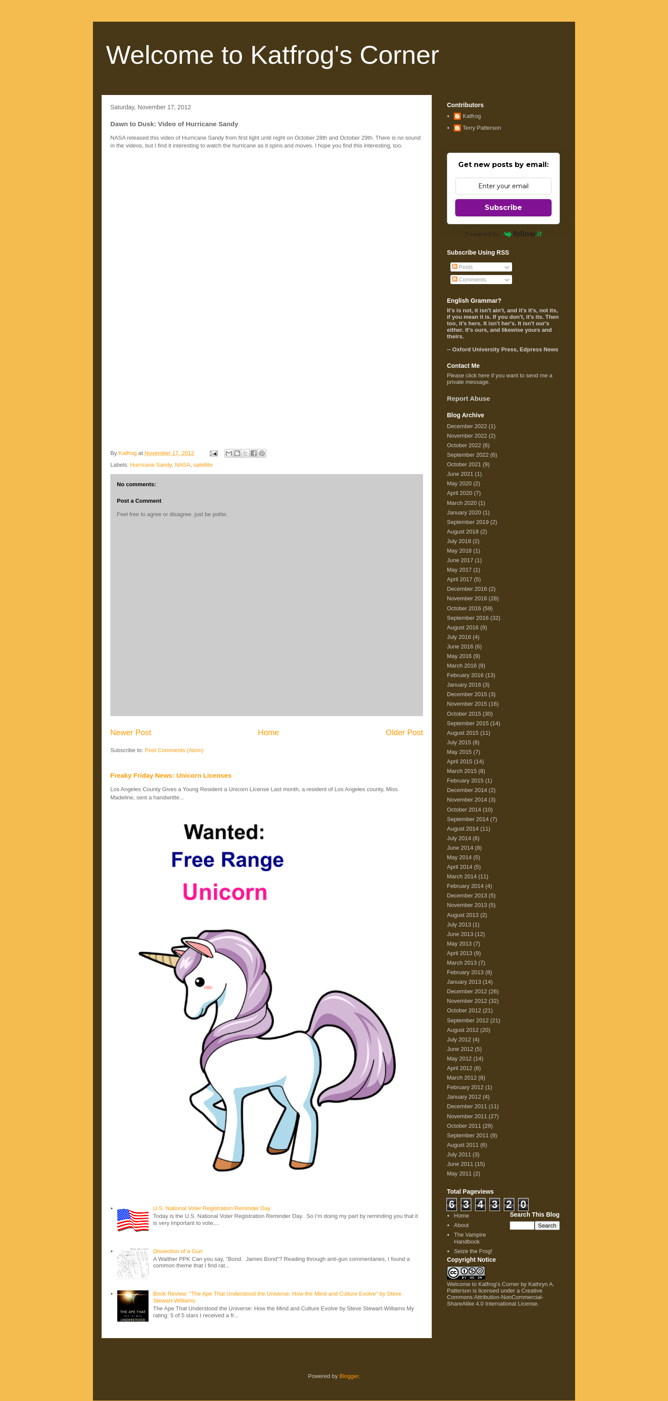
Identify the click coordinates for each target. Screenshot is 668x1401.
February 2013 (465, 972)
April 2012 (460, 1068)
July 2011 (459, 1154)
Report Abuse (468, 398)
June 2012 (460, 1049)
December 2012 (467, 991)
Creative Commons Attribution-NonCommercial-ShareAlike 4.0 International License (495, 1297)
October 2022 (464, 445)
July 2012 (459, 1039)
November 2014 (467, 799)
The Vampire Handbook (470, 1238)
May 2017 (459, 569)
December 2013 (467, 895)
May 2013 (459, 943)
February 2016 (465, 675)
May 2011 (459, 1173)
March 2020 (462, 503)
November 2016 (467, 598)
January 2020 (464, 512)
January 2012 (464, 1096)
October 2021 (464, 464)
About (461, 1225)
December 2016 (467, 589)
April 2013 (460, 953)
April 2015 (460, 761)
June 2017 (460, 560)
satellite (202, 465)
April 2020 (460, 493)
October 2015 (464, 713)
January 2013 (464, 982)
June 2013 (460, 934)
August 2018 (463, 531)
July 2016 (459, 637)
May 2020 (459, 483)
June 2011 (460, 1164)
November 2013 (467, 905)
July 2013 (459, 924)
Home (268, 732)
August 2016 (463, 627)
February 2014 (465, 886)
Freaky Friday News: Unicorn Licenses (170, 775)
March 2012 (462, 1077)
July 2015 (459, 742)
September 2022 (468, 455)
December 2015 (467, 694)
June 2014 (460, 848)
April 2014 (460, 867)
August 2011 (463, 1145)
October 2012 (464, 1010)
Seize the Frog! (473, 1251)
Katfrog (472, 116)
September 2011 (468, 1135)
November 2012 (467, 1001)
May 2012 (459, 1058)
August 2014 (463, 828)
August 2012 (463, 1030)
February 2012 (465, 1087)
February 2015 (465, 780)
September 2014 (468, 819)
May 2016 (459, 656)
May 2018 (459, 550)
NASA (182, 465)
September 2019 (468, 522)
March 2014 (462, 876)
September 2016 (468, 618)
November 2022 (467, 435)
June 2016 (460, 646)
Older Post (404, 732)
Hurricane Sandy (151, 465)
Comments (469, 279)
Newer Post (130, 732)
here (483, 375)
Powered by (503, 233)
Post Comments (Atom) (174, 750)
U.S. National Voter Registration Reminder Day (211, 1208)
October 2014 (464, 809)
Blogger (348, 1376)
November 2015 (467, 703)
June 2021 (460, 474)
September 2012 (468, 1020)
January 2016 (464, 684)
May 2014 (459, 857)
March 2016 (462, 665)
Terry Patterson (482, 127)
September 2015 (468, 723)
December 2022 (467, 426)
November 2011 (467, 1116)
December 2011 (467, 1106)
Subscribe (503, 207)
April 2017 (460, 579)
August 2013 (463, 915)
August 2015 (463, 733)
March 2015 (462, 771)
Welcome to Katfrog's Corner (272, 54)
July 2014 (459, 838)
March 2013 (462, 962)
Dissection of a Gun (177, 1251)
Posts (462, 267)
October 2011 (464, 1126)
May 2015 (459, 752)
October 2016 (464, 608)
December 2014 (467, 790)
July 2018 (459, 541)
